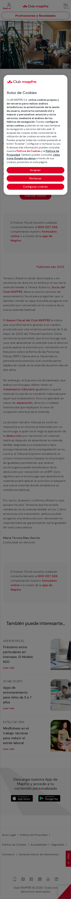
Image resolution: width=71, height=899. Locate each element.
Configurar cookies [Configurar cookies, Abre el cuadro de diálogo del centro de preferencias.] (35, 187)
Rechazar (35, 178)
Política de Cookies (28, 151)
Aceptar (35, 170)
